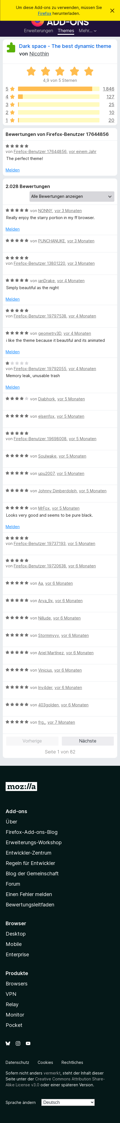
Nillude (44, 618)
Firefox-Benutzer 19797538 (40, 316)
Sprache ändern (21, 1102)
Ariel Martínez (51, 652)
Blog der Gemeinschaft (32, 873)
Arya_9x (45, 600)
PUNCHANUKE (51, 240)
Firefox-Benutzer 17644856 (40, 151)
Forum (13, 884)
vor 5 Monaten (71, 398)
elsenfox (46, 416)
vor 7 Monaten (61, 722)
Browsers (17, 984)
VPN (11, 994)
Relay (12, 1004)
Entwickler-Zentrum (28, 853)
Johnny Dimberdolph (57, 490)
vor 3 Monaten (68, 210)
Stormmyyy (48, 635)
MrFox (44, 508)
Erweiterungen (38, 30)
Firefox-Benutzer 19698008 (40, 438)
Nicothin (39, 54)
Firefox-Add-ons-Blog (32, 832)
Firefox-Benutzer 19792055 (40, 368)
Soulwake (47, 456)
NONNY (45, 210)
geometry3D (49, 333)
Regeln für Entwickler (30, 863)
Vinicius (45, 670)
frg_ (41, 722)
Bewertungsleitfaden (30, 905)
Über (11, 822)
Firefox (44, 13)
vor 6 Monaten (82, 565)
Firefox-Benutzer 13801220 (39, 263)
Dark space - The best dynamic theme (65, 46)
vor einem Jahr (82, 151)
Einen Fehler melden (29, 894)
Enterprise (17, 954)
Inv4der (45, 687)
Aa (40, 583)
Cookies (45, 1062)
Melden (13, 170)
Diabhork (46, 398)
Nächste (87, 741)
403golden (48, 704)
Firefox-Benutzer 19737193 (39, 543)
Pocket (14, 1025)
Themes (66, 30)
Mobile (14, 944)
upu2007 (46, 473)
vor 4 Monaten (71, 280)
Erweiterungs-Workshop (34, 842)
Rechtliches (72, 1062)
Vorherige (32, 741)
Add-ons (16, 811)
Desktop (16, 934)
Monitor (15, 1015)
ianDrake (46, 280)
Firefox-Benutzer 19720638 (40, 565)
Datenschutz (17, 1062)
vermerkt (52, 1073)
